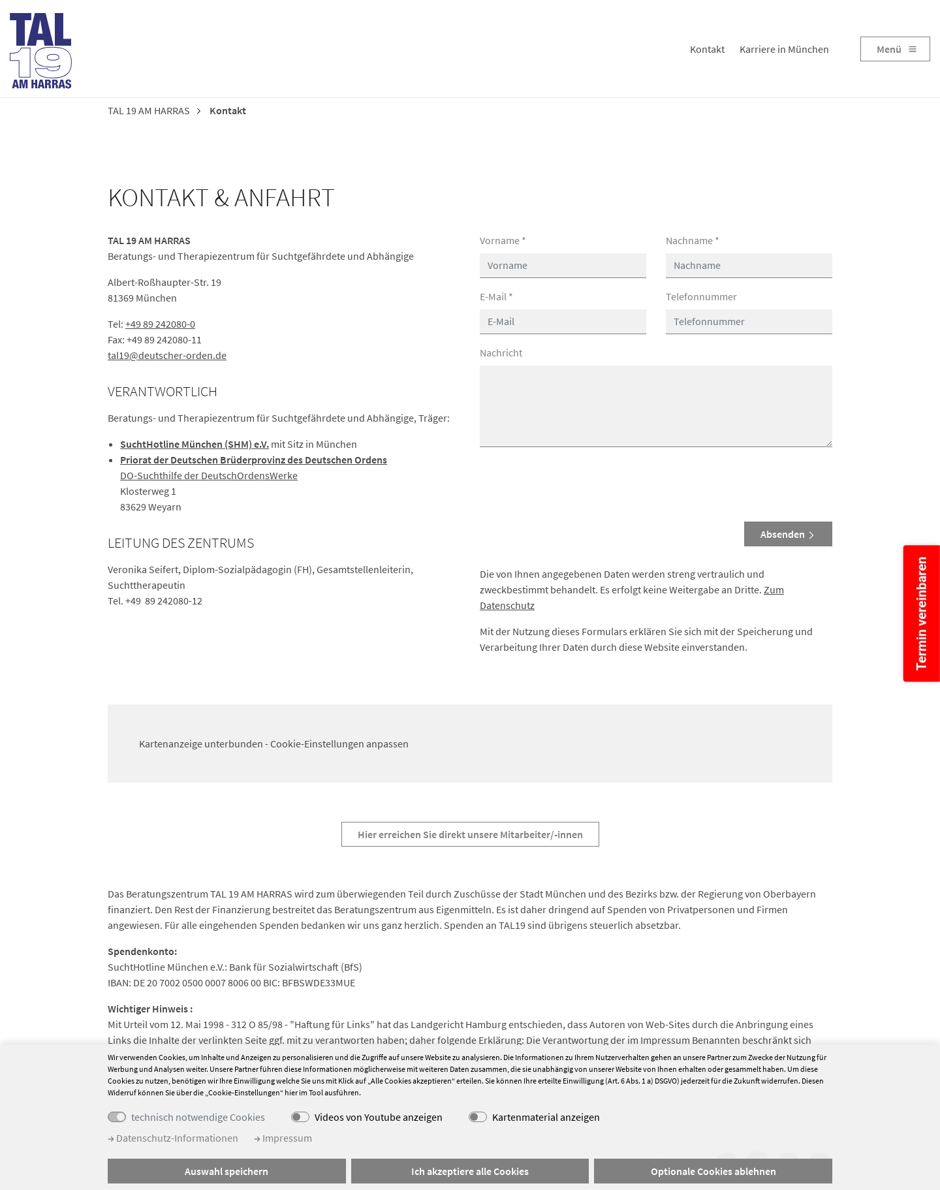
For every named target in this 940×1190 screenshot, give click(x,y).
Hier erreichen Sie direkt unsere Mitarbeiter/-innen (470, 834)
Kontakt (707, 48)
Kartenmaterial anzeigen (546, 1116)
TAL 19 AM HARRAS (149, 110)
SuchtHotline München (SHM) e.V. (194, 443)
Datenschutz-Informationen (173, 1137)
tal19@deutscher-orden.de (167, 355)
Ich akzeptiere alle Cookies (470, 1171)
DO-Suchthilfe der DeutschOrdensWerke (209, 475)
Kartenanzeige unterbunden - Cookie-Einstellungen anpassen (274, 743)
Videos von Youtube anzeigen (379, 1116)
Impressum (283, 1137)
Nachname (692, 240)
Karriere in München (784, 48)
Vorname (503, 240)
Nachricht (501, 352)
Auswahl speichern (226, 1171)
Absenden (788, 533)
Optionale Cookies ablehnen (713, 1171)
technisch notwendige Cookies (198, 1116)
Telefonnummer (701, 296)
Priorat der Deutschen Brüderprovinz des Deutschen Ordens (253, 459)
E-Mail (496, 296)
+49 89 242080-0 (160, 323)
